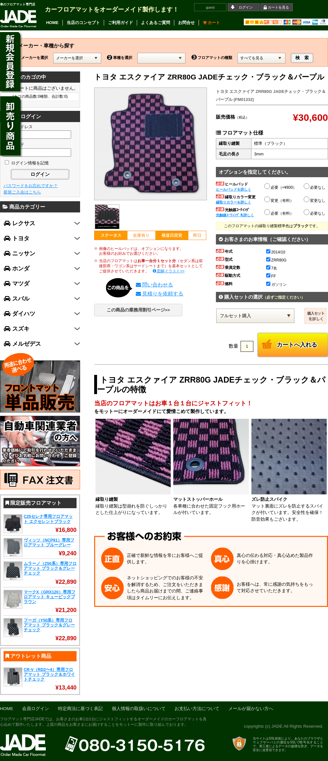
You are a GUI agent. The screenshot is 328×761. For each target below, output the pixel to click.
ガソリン (276, 284)
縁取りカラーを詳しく (233, 202)
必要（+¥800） (281, 186)
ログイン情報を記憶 (27, 163)
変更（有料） (279, 199)
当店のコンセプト (83, 22)
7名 (271, 268)
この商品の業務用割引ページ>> (138, 310)
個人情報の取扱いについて (139, 708)
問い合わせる (154, 284)
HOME (52, 22)
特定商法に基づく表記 (80, 708)
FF (271, 276)
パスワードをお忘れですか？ (31, 185)
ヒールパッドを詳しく (233, 189)
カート (211, 22)
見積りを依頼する (159, 293)
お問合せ (186, 22)
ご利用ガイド (120, 22)
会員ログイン (35, 708)
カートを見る (278, 7)
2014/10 (275, 252)
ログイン (246, 7)
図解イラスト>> (169, 271)
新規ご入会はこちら (22, 192)
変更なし (314, 200)
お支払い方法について (197, 708)
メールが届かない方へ (250, 708)
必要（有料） (279, 212)
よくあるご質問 (155, 22)
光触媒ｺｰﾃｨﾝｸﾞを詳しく (235, 215)
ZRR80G (276, 260)
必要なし (314, 187)
